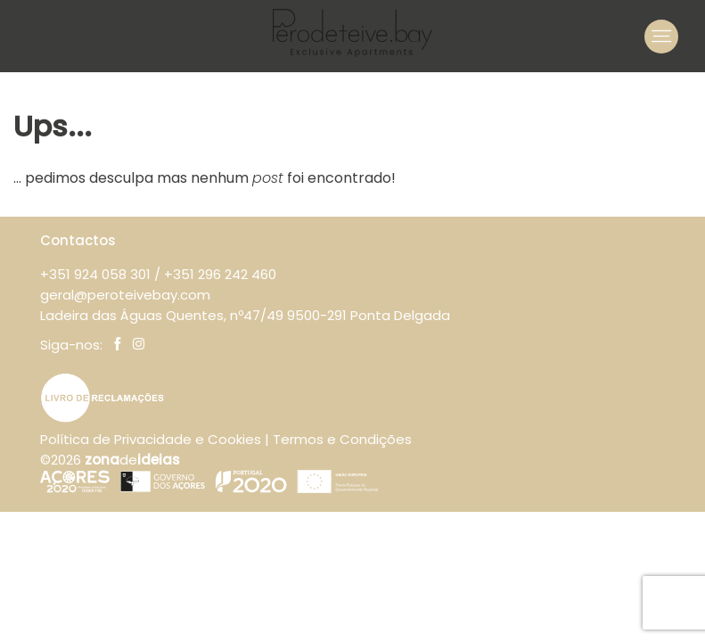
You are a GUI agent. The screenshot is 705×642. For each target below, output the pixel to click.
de (132, 459)
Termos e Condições (342, 439)
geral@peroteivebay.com (125, 294)
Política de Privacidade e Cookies (150, 439)
